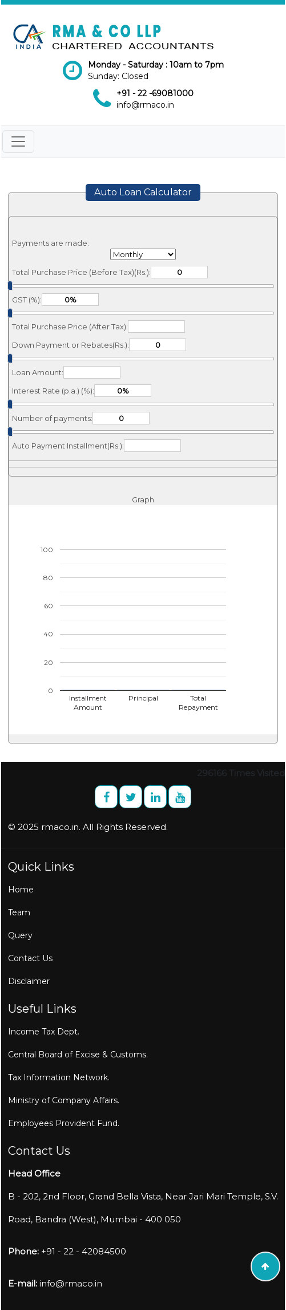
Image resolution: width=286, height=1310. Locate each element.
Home (21, 889)
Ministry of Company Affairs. (63, 1100)
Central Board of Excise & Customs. (78, 1054)
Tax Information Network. (59, 1077)
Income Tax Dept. (43, 1031)
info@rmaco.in (145, 105)
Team (19, 912)
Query (20, 935)
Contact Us (30, 958)
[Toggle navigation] (18, 141)
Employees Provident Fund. (63, 1123)
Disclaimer (29, 981)
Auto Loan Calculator (143, 192)
